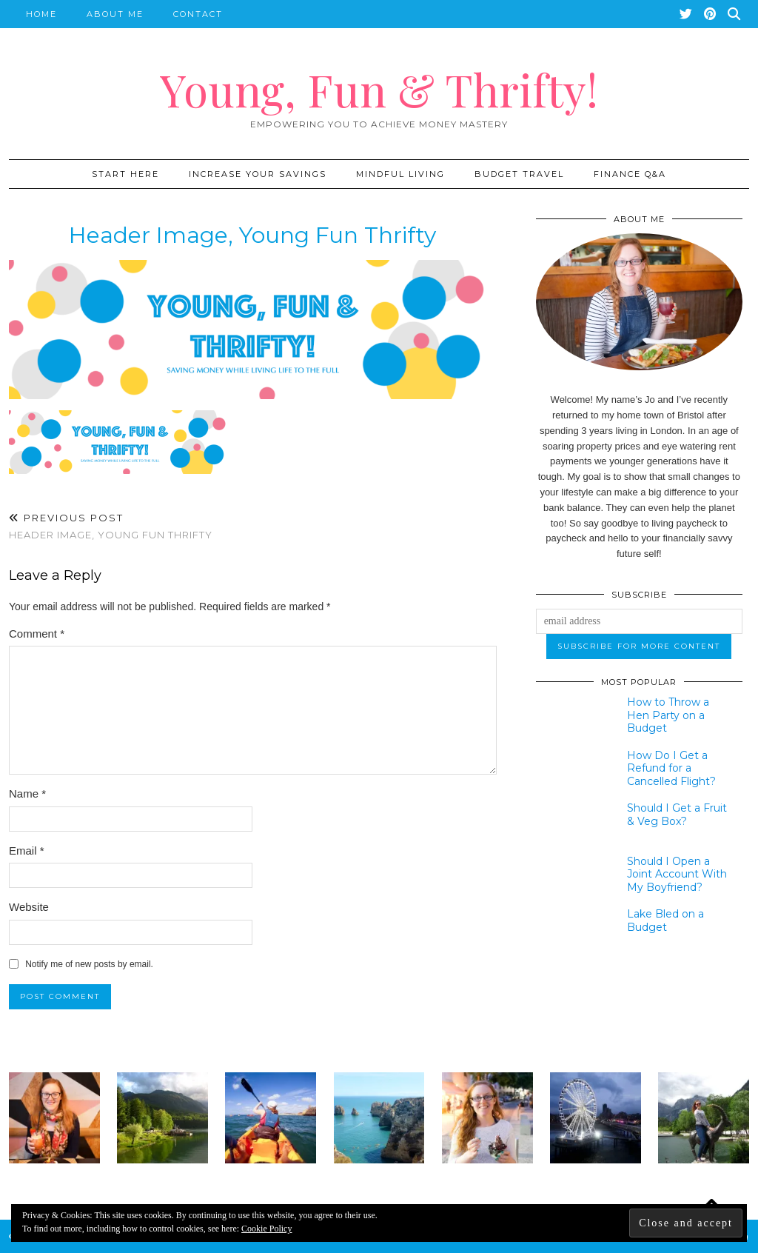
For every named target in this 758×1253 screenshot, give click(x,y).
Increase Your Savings (257, 174)
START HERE (125, 174)
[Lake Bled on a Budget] (573, 929)
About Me (115, 14)
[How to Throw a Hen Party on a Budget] (573, 717)
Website (29, 907)
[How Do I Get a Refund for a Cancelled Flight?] (573, 770)
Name (27, 793)
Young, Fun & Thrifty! (379, 88)
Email (26, 850)
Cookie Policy (266, 1228)
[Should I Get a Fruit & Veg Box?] (573, 823)
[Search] (735, 14)
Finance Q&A (630, 174)
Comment (36, 633)
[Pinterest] (710, 14)
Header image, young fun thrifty (110, 526)
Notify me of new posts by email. (89, 964)
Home (41, 14)
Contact (198, 14)
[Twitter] (687, 14)
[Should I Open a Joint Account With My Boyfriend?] (573, 876)
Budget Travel (519, 174)
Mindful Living (400, 174)
